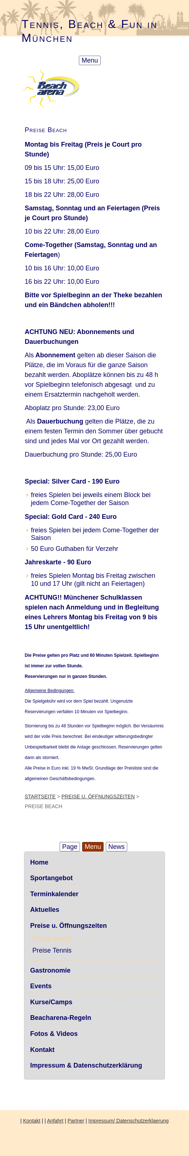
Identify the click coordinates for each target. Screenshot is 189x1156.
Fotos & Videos (54, 1033)
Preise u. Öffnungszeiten (97, 796)
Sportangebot (51, 878)
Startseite (40, 796)
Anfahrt (55, 1121)
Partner (76, 1121)
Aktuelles (44, 909)
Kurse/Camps (51, 1002)
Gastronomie (50, 970)
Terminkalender (54, 894)
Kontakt (42, 1049)
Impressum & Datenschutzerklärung (86, 1065)
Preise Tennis (52, 950)
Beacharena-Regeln (60, 1017)
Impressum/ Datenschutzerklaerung (128, 1121)
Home (39, 862)
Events (41, 986)
